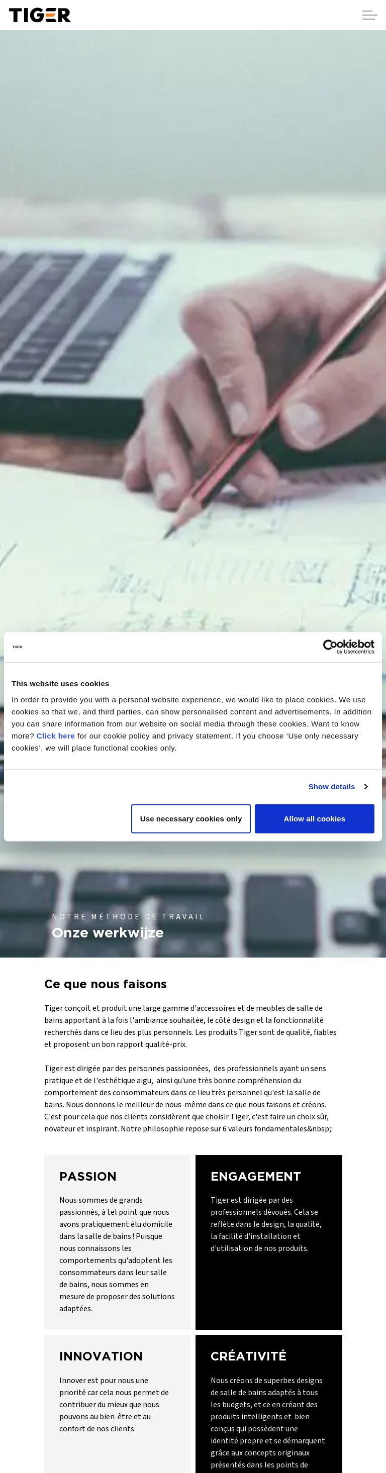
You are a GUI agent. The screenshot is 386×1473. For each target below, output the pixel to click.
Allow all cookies (315, 818)
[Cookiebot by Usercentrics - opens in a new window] (330, 647)
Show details (332, 786)
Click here (56, 735)
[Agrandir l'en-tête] (370, 15)
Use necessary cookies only (191, 818)
